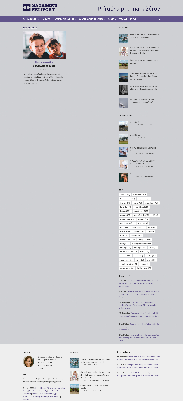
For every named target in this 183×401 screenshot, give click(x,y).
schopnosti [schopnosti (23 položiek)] (127, 240)
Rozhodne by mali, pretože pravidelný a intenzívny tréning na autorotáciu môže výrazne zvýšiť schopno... (140, 327)
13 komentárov (150, 153)
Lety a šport (134, 122)
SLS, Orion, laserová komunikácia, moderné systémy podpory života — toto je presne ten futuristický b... (139, 283)
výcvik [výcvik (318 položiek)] (152, 260)
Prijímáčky (42, 391)
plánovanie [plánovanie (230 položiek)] (127, 227)
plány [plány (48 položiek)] (140, 227)
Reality (24, 391)
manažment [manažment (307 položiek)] (141, 211)
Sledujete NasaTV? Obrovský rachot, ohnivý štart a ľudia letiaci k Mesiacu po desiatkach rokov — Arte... (140, 294)
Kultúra (43, 397)
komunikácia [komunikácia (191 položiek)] (152, 203)
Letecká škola (135, 135)
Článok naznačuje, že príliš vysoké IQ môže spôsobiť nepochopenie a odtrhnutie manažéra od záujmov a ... (140, 316)
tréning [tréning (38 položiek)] (145, 252)
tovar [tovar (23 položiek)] (140, 248)
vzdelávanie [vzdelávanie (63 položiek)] (127, 260)
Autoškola (60, 388)
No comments (104, 365)
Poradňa (123, 19)
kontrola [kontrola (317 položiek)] (126, 207)
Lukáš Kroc (95, 391)
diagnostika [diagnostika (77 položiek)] (144, 199)
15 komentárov (150, 138)
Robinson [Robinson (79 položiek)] (126, 236)
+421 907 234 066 (44, 363)
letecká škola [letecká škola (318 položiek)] (142, 207)
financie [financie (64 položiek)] (125, 203)
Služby (111, 19)
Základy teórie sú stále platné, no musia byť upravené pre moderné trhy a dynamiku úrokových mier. (140, 305)
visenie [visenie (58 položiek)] (138, 256)
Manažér (46, 19)
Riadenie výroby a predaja (91, 19)
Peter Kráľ (96, 365)
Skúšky (49, 397)
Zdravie (33, 394)
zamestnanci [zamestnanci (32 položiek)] (127, 268)
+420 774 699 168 (44, 366)
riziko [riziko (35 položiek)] (148, 231)
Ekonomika (25, 394)
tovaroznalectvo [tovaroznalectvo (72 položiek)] (129, 252)
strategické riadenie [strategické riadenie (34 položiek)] (130, 244)
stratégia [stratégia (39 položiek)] (148, 244)
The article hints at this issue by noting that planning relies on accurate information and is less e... (140, 338)
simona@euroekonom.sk (46, 360)
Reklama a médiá (136, 174)
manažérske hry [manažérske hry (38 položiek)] (142, 215)
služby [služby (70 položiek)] (140, 240)
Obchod (56, 397)
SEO (34, 388)
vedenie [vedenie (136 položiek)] (126, 256)
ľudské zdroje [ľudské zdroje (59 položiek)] (144, 268)
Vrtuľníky (52, 388)
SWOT (39, 394)
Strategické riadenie (64, 19)
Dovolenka (25, 400)
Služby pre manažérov (43, 63)
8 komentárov (149, 176)
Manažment (32, 19)
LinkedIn (40, 368)
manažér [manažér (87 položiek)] (126, 215)
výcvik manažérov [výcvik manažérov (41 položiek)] (129, 264)
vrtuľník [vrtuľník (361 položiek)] (151, 256)
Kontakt (134, 19)
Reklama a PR (42, 388)
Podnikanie (51, 391)
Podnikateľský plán (50, 394)
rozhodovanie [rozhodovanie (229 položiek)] (141, 236)
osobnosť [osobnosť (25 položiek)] (143, 219)
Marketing (35, 397)
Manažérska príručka (29, 379)
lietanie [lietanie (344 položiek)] (126, 211)
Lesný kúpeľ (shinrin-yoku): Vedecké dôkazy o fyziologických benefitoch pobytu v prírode (143, 76)
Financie (59, 391)
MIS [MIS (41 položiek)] (156, 215)
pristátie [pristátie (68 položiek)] (153, 227)
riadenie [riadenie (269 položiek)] (126, 231)
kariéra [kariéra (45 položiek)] (138, 203)
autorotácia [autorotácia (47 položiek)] (140, 195)
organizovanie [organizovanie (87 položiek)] (128, 219)
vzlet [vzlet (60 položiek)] (140, 260)
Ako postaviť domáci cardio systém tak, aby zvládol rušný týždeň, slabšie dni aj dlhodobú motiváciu (145, 50)
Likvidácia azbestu (43, 66)
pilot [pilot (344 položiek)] (155, 223)
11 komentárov (149, 166)
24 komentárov (150, 125)
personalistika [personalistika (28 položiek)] (128, 223)
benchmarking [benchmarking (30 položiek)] (128, 199)
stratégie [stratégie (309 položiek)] (127, 248)
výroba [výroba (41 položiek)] (145, 264)
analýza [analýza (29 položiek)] (125, 195)
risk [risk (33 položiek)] (138, 231)
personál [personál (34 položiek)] (143, 223)
